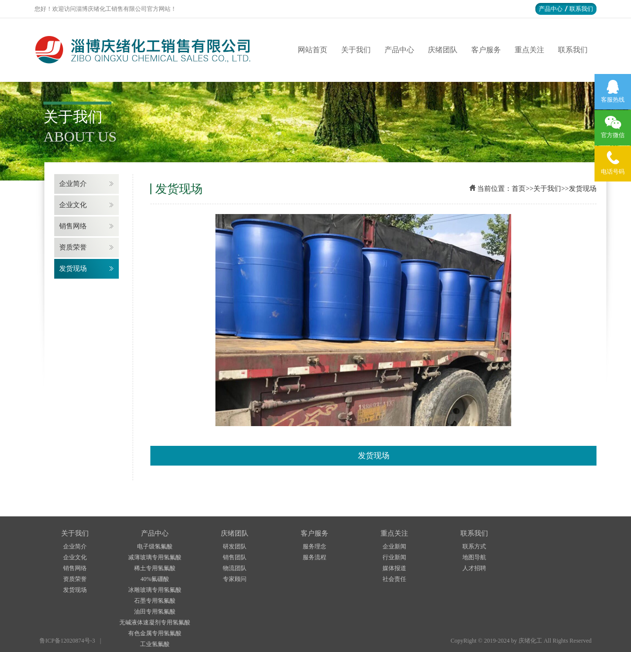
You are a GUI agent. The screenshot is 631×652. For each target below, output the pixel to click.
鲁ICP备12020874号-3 (67, 640)
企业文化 (73, 205)
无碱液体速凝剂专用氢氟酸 (154, 622)
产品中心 (550, 8)
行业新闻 (394, 557)
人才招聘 (474, 568)
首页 (519, 188)
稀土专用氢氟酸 (154, 568)
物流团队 (234, 568)
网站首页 (312, 50)
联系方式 (474, 546)
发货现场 (73, 268)
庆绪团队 (442, 50)
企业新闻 (394, 546)
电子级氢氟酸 (155, 546)
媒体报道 (394, 568)
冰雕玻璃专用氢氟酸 (154, 589)
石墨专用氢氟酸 (154, 600)
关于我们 (356, 50)
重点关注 (529, 50)
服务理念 (314, 546)
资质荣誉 (73, 247)
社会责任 (394, 579)
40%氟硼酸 (154, 579)
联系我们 (581, 8)
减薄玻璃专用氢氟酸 (154, 557)
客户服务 (486, 50)
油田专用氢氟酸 (154, 611)
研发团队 (234, 546)
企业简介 (73, 183)
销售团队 (234, 557)
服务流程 (314, 557)
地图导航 (474, 557)
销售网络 (73, 226)
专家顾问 (234, 579)
